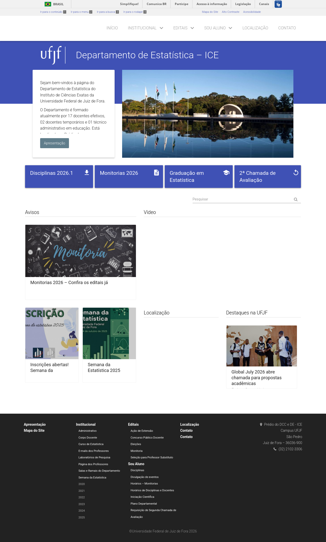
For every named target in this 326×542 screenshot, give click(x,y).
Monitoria (137, 451)
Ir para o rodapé (134, 12)
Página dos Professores (93, 464)
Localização (255, 28)
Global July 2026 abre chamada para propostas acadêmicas (256, 377)
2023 (81, 504)
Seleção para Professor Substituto (152, 457)
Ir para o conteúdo (53, 12)
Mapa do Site (210, 12)
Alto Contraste (230, 12)
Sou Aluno (215, 28)
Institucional (142, 28)
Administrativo (87, 430)
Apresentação (35, 424)
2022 (81, 497)
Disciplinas (137, 470)
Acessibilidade (252, 12)
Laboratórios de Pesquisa (94, 457)
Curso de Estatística (91, 444)
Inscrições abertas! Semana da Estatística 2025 (49, 370)
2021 (81, 491)
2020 (81, 484)
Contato (287, 28)
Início (112, 28)
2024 (81, 510)
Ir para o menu (81, 12)
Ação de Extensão (142, 430)
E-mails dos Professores (93, 451)
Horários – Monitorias (144, 483)
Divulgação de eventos (145, 477)
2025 (81, 517)
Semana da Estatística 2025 (104, 367)
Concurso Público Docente (147, 437)
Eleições (136, 444)
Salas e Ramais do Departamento (99, 470)
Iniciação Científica (142, 497)
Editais (180, 28)
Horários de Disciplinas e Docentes (152, 490)
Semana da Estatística (92, 477)
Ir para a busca (108, 12)
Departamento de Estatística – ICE (147, 55)
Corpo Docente (87, 437)
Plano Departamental (144, 503)
